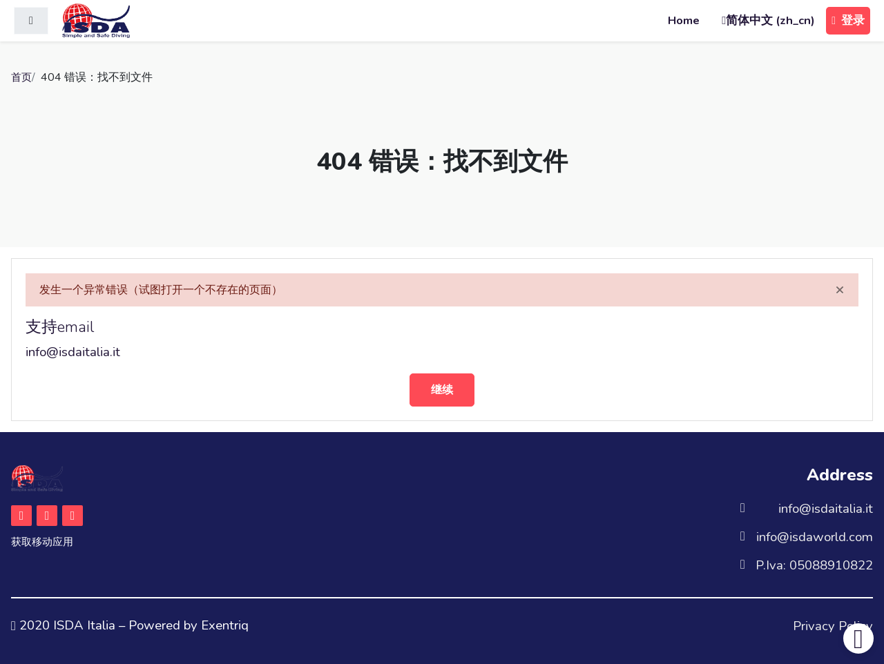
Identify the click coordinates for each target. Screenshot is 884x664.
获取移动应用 (44, 542)
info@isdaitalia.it (73, 351)
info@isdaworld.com (814, 536)
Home (684, 20)
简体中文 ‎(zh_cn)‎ (770, 20)
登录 (848, 20)
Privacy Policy (833, 625)
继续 (442, 389)
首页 (22, 77)
